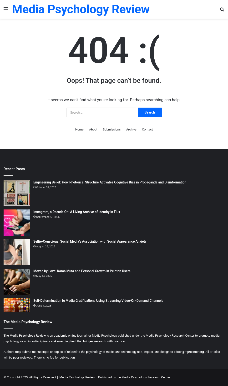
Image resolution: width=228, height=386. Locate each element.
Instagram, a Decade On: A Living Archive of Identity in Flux (76, 212)
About (93, 129)
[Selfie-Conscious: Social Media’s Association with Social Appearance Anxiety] (17, 252)
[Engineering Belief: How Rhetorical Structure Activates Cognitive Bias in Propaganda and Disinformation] (17, 193)
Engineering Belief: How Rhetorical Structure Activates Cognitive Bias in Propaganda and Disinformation (109, 182)
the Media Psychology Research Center (143, 377)
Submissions (112, 129)
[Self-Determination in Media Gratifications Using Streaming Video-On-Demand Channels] (17, 305)
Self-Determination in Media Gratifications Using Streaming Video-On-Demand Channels (98, 301)
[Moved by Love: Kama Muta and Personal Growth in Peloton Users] (17, 282)
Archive (131, 129)
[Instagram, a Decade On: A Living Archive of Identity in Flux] (17, 222)
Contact (147, 129)
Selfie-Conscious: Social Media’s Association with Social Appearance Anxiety (90, 241)
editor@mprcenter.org (189, 352)
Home (79, 129)
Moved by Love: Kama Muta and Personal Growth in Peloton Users (82, 271)
